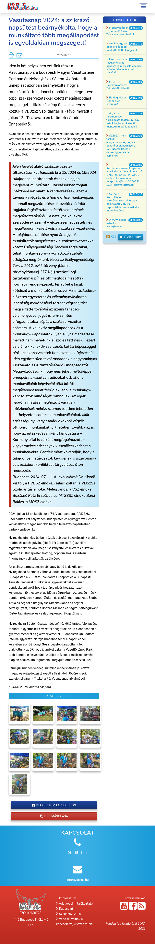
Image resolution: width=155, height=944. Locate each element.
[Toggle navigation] (143, 6)
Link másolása (54, 816)
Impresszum (66, 898)
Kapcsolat (64, 908)
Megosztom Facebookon (54, 805)
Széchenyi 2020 (68, 914)
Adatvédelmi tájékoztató (74, 903)
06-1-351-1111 (77, 853)
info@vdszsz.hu (77, 880)
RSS (111, 236)
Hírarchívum (130, 237)
